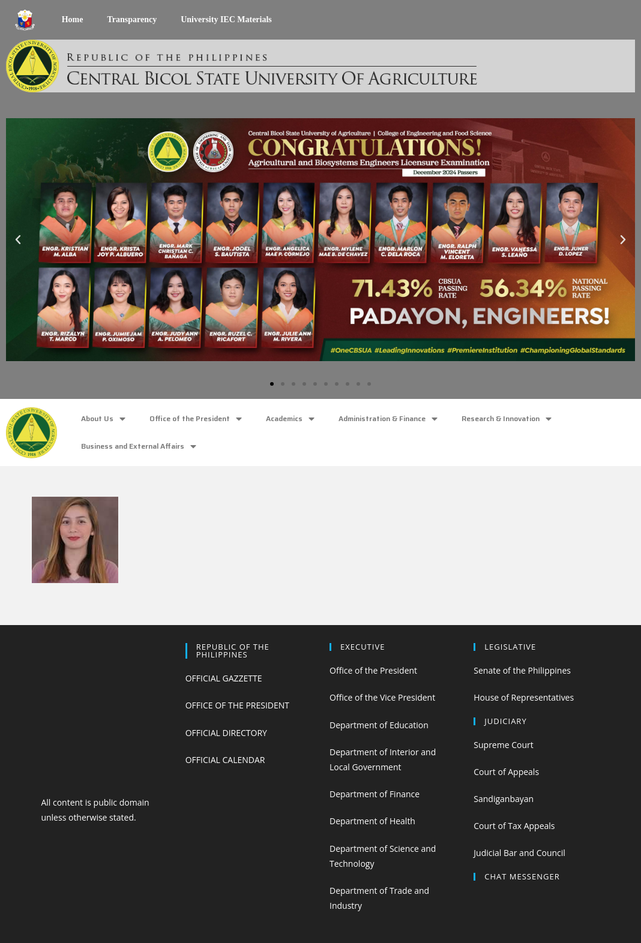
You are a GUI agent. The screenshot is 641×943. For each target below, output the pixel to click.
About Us (103, 419)
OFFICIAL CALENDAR (225, 759)
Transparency (132, 19)
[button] (272, 384)
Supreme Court (503, 744)
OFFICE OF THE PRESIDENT (237, 705)
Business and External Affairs (138, 447)
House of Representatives (524, 697)
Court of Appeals (506, 771)
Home (72, 19)
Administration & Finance (388, 419)
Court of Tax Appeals (514, 825)
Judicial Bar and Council (519, 852)
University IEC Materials (226, 19)
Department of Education (379, 725)
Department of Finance (375, 794)
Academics (290, 419)
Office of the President (195, 419)
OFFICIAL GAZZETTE (223, 678)
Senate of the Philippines (522, 670)
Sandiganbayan (504, 798)
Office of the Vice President (382, 697)
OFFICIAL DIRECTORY (226, 732)
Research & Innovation (507, 419)
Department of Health (372, 821)
